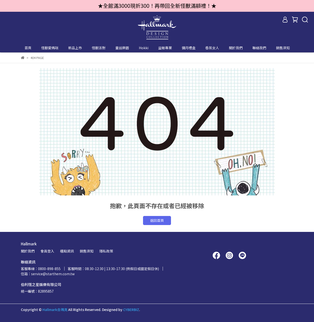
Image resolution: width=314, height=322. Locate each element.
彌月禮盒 (189, 47)
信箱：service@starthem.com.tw (48, 273)
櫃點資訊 (67, 251)
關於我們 (236, 47)
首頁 (28, 47)
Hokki (143, 47)
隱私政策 (106, 251)
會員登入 (47, 251)
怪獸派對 (98, 47)
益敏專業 (165, 47)
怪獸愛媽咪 (49, 47)
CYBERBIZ (131, 309)
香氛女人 (212, 47)
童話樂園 (122, 47)
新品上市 (75, 47)
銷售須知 (283, 47)
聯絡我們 (259, 47)
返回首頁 (157, 220)
